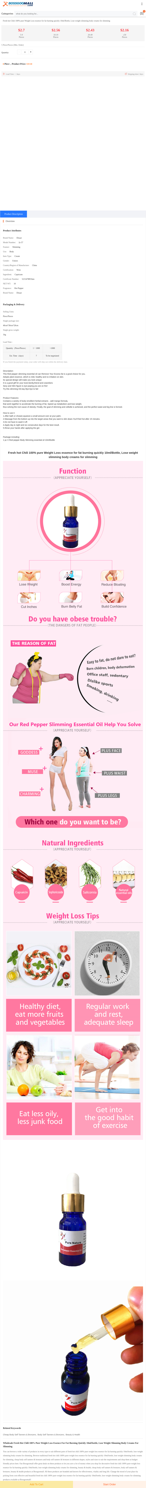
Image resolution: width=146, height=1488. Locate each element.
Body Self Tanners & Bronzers (50, 1434)
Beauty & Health (73, 1434)
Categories (7, 13)
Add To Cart (36, 1484)
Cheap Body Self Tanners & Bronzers (19, 1434)
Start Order (109, 1484)
